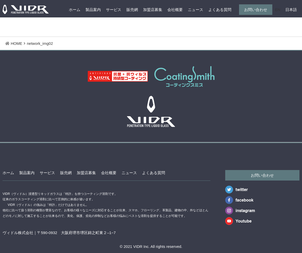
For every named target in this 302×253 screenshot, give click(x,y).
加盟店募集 (152, 9)
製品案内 (93, 9)
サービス (113, 9)
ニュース (195, 9)
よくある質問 (219, 9)
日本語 (291, 9)
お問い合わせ (255, 9)
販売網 (132, 9)
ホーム (74, 9)
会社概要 (175, 9)
